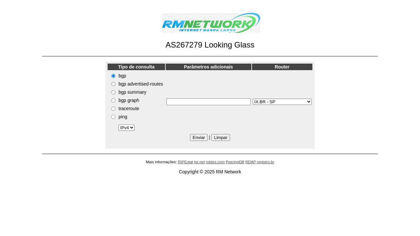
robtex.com (215, 162)
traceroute (128, 108)
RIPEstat (185, 162)
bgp (122, 75)
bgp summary (132, 92)
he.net (199, 162)
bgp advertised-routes (140, 84)
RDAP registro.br (259, 162)
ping (122, 116)
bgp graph (128, 100)
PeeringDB (235, 162)
